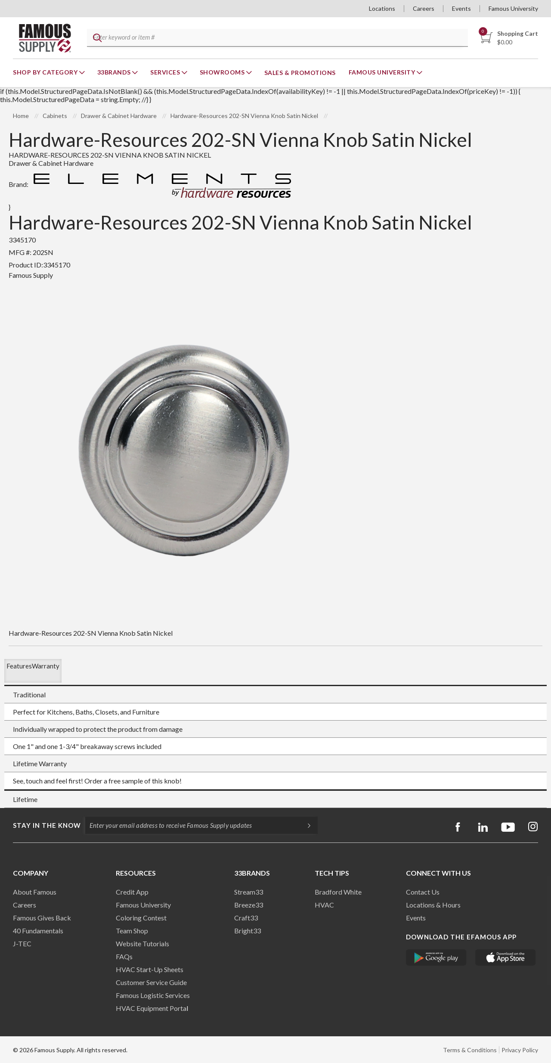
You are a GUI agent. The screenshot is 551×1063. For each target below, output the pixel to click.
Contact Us (423, 892)
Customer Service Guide (151, 982)
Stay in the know (47, 825)
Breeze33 (248, 905)
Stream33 (248, 892)
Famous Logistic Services (153, 995)
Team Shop (132, 930)
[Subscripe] (305, 825)
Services (166, 72)
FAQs (124, 956)
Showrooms (223, 72)
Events (461, 8)
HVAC (324, 905)
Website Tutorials (142, 943)
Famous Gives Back (42, 918)
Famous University (513, 8)
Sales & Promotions (300, 72)
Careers (423, 8)
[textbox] (276, 38)
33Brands (115, 72)
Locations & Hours (433, 905)
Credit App (132, 892)
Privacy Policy (519, 1050)
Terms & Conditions (470, 1050)
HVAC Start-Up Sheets (149, 969)
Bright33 (247, 930)
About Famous (34, 892)
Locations (382, 8)
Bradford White (338, 892)
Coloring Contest (141, 918)
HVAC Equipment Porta (151, 1008)
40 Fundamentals (38, 930)
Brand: (152, 184)
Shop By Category (46, 72)
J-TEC (22, 943)
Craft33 (246, 918)
